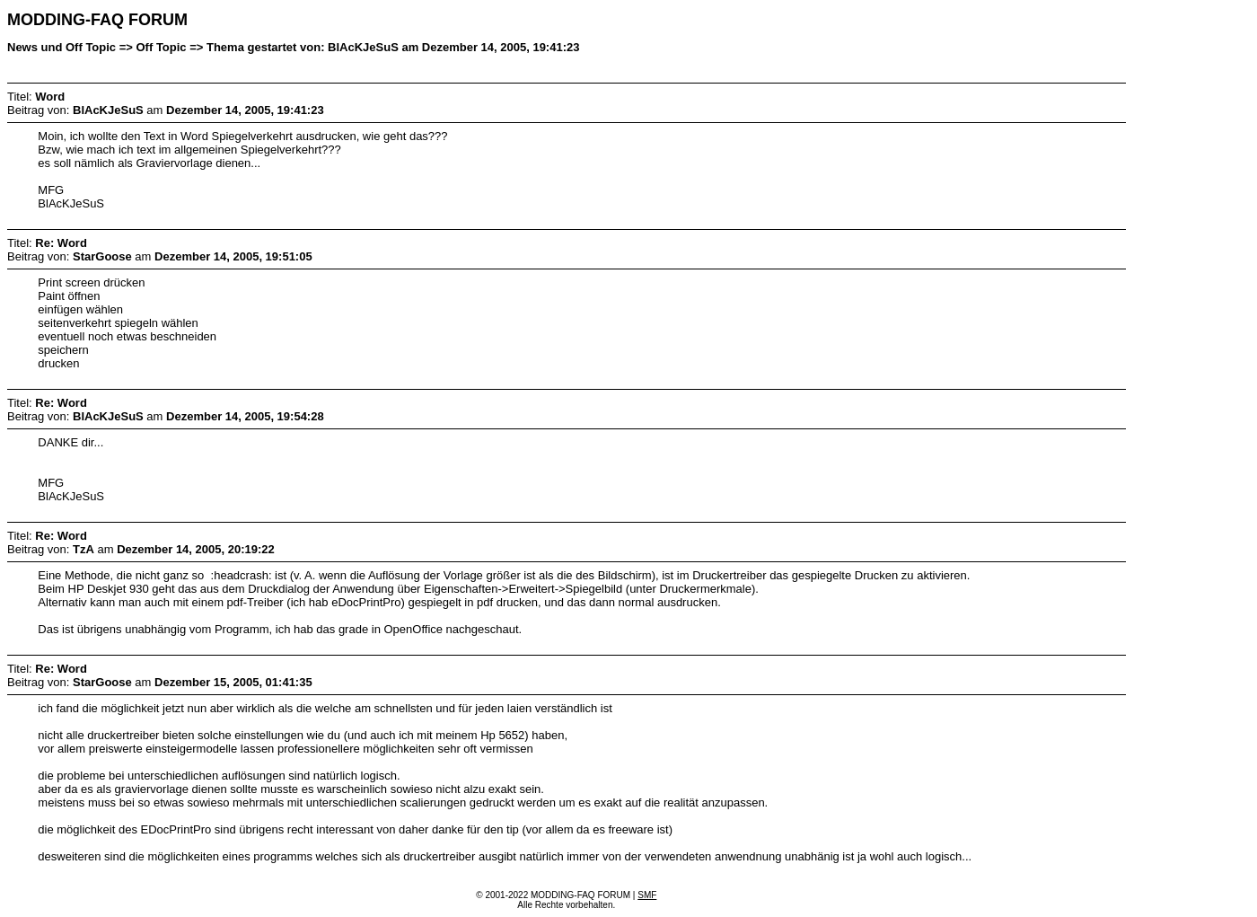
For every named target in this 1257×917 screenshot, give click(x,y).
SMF (646, 895)
